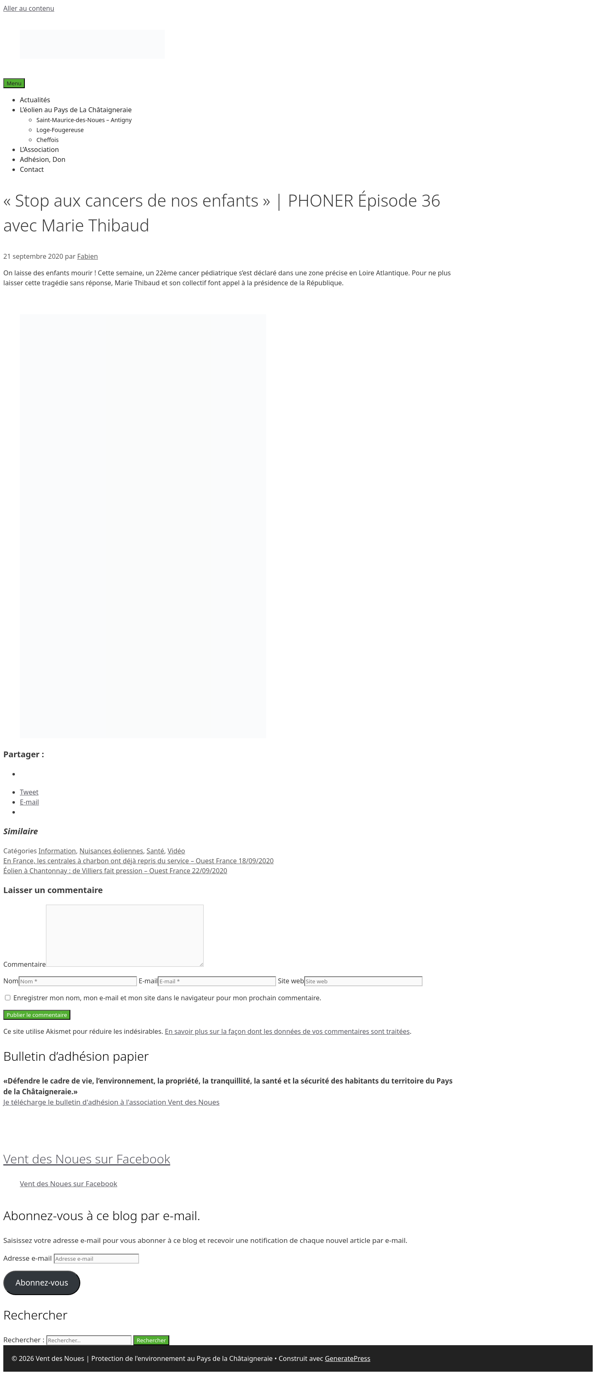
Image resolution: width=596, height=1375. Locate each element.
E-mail (148, 980)
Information (57, 850)
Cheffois (47, 140)
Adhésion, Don (42, 159)
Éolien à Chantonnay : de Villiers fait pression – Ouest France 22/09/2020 (115, 870)
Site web (291, 980)
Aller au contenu (28, 8)
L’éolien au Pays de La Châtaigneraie (76, 109)
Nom (11, 980)
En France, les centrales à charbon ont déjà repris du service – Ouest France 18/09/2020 (138, 860)
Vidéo (176, 850)
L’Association (39, 149)
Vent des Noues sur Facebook (86, 1158)
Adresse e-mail (28, 1258)
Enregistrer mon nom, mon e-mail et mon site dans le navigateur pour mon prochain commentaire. (167, 997)
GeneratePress (347, 1358)
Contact (32, 169)
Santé (155, 850)
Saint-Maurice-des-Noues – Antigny (84, 120)
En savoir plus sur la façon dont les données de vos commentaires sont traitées (287, 1031)
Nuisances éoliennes (111, 850)
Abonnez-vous (41, 1282)
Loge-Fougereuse (60, 130)
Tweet (29, 792)
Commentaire (24, 964)
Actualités (35, 99)
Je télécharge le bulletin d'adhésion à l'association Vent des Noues (111, 1102)
